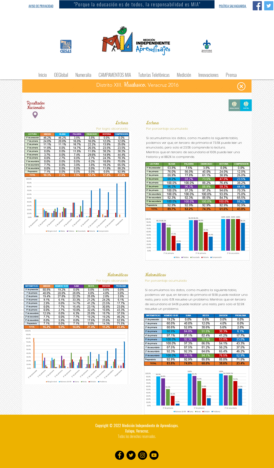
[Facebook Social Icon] (257, 5)
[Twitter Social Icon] (268, 5)
